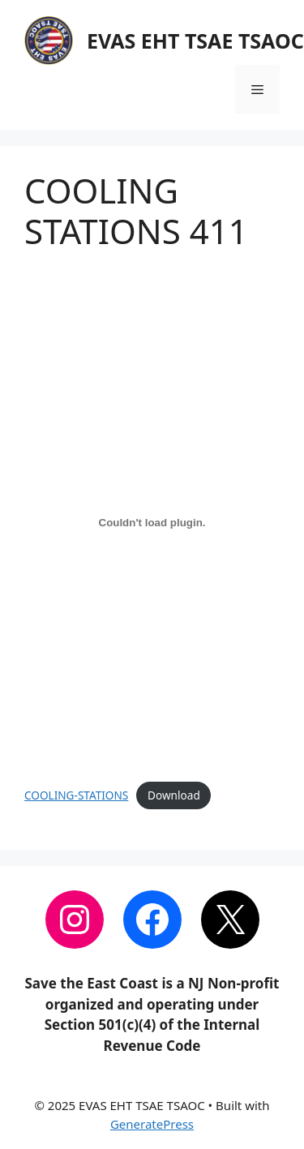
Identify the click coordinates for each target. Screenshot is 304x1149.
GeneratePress (152, 1124)
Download (174, 795)
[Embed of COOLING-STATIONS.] (152, 523)
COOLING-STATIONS (76, 795)
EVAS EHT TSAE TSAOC (195, 40)
